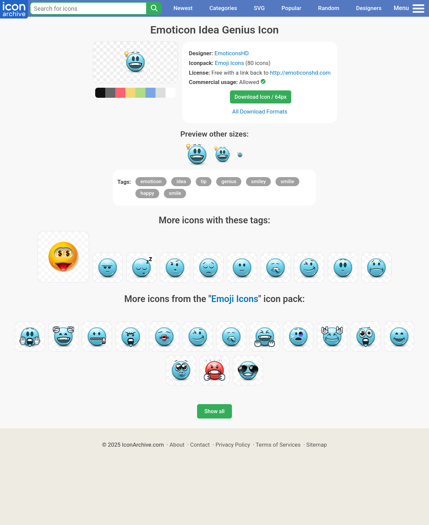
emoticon (151, 181)
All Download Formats (260, 111)
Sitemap (316, 444)
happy (147, 193)
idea (181, 181)
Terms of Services (278, 444)
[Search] (154, 8)
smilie (287, 181)
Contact (200, 444)
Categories (223, 8)
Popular (291, 8)
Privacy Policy (233, 444)
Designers (368, 8)
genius (228, 181)
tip (203, 181)
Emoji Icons (229, 63)
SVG (259, 8)
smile (175, 193)
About (177, 444)
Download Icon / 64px (261, 97)
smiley (258, 181)
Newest (182, 8)
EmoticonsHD (231, 53)
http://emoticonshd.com (300, 72)
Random (328, 8)
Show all (214, 411)
